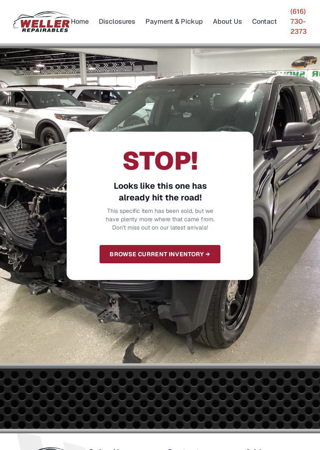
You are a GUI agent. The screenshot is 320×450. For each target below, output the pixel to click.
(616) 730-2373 (298, 21)
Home (80, 21)
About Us (227, 21)
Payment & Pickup (174, 21)
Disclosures (117, 21)
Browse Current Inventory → (160, 254)
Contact (264, 21)
